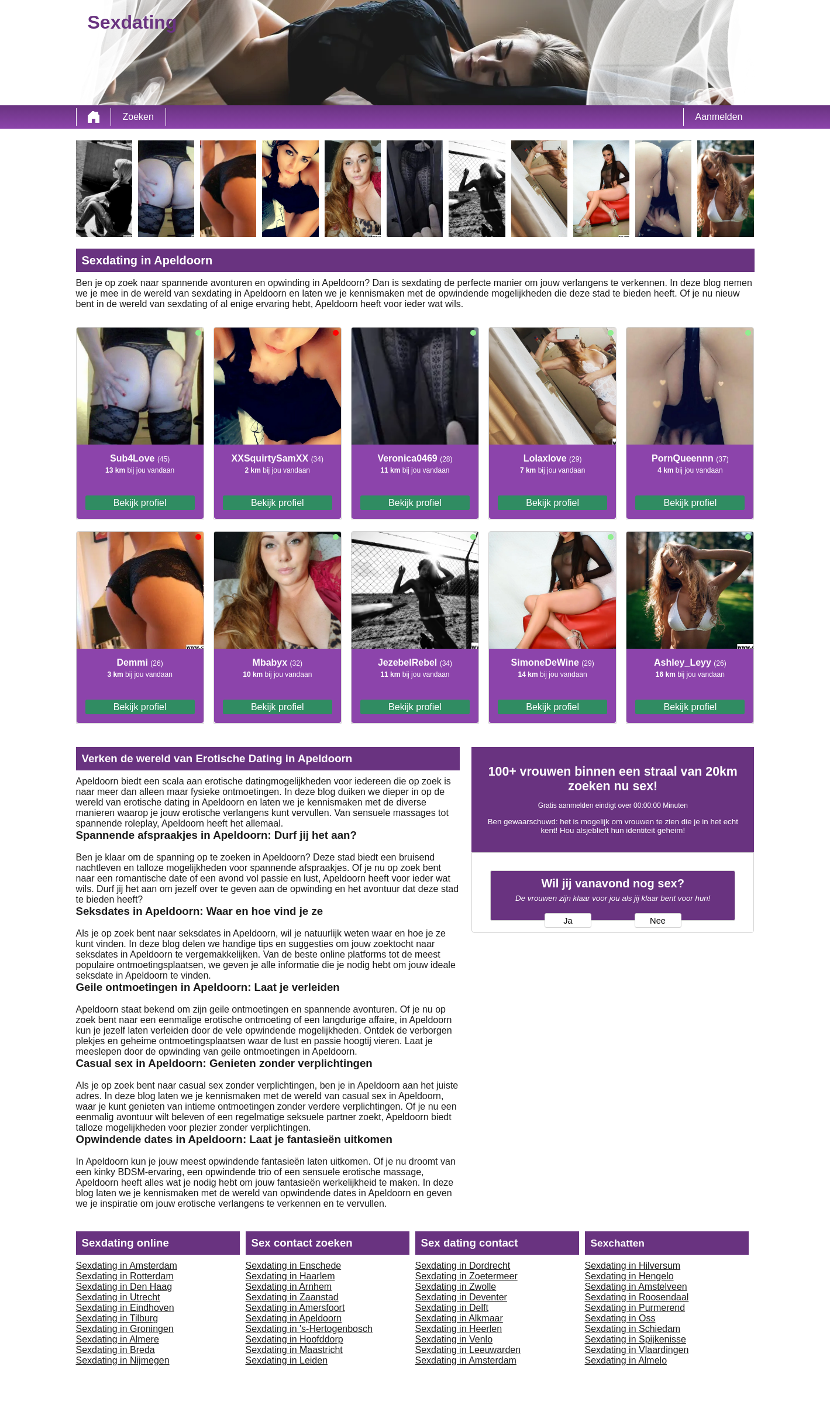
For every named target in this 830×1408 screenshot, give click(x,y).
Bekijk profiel (140, 503)
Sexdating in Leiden (287, 1360)
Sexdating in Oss (620, 1318)
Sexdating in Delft (451, 1308)
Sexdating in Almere (117, 1339)
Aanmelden (719, 117)
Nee (658, 920)
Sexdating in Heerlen (458, 1329)
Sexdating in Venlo (454, 1339)
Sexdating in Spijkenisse (635, 1339)
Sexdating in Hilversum (633, 1266)
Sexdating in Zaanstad (292, 1297)
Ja (567, 920)
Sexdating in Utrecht (118, 1297)
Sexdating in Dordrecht (463, 1266)
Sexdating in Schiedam (633, 1329)
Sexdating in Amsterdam (126, 1266)
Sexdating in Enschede (294, 1266)
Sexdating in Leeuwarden (468, 1350)
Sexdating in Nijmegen (123, 1360)
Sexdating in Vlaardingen (637, 1350)
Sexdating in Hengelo (629, 1276)
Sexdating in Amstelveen (636, 1287)
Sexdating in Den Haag (124, 1287)
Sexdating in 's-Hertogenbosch (309, 1329)
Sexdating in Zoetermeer (466, 1276)
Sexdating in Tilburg (117, 1318)
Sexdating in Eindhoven (125, 1308)
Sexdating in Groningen (125, 1329)
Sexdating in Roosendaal (637, 1297)
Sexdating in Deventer (461, 1297)
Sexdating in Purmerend (635, 1308)
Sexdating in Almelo (626, 1360)
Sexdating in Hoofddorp (294, 1339)
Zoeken (138, 117)
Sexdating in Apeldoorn (294, 1318)
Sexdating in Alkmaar (459, 1318)
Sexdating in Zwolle (456, 1287)
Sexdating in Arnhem (289, 1287)
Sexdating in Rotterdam (125, 1276)
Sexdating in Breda (115, 1350)
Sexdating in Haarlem (290, 1276)
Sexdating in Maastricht (294, 1350)
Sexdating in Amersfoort (295, 1308)
